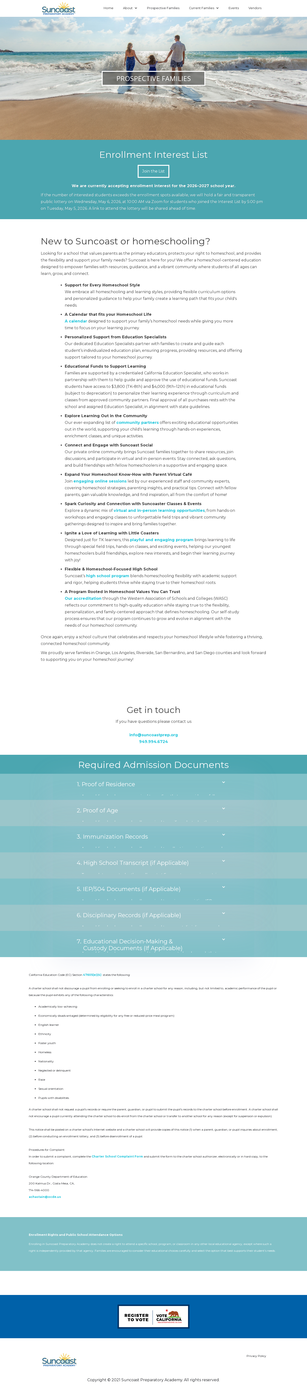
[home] (59, 8)
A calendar (76, 321)
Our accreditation (83, 598)
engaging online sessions (100, 481)
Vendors (254, 8)
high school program (107, 576)
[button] (130, 8)
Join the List (153, 171)
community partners (137, 422)
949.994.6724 (153, 741)
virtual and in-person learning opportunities (159, 510)
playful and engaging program (162, 540)
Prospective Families (163, 8)
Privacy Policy (256, 1356)
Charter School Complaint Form (117, 1156)
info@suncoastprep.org (153, 735)
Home (108, 8)
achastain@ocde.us (45, 1197)
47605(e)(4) (92, 975)
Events (234, 8)
